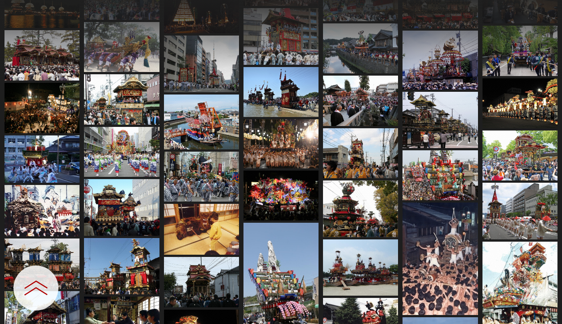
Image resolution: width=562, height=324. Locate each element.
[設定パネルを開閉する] (35, 288)
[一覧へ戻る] (546, 10)
